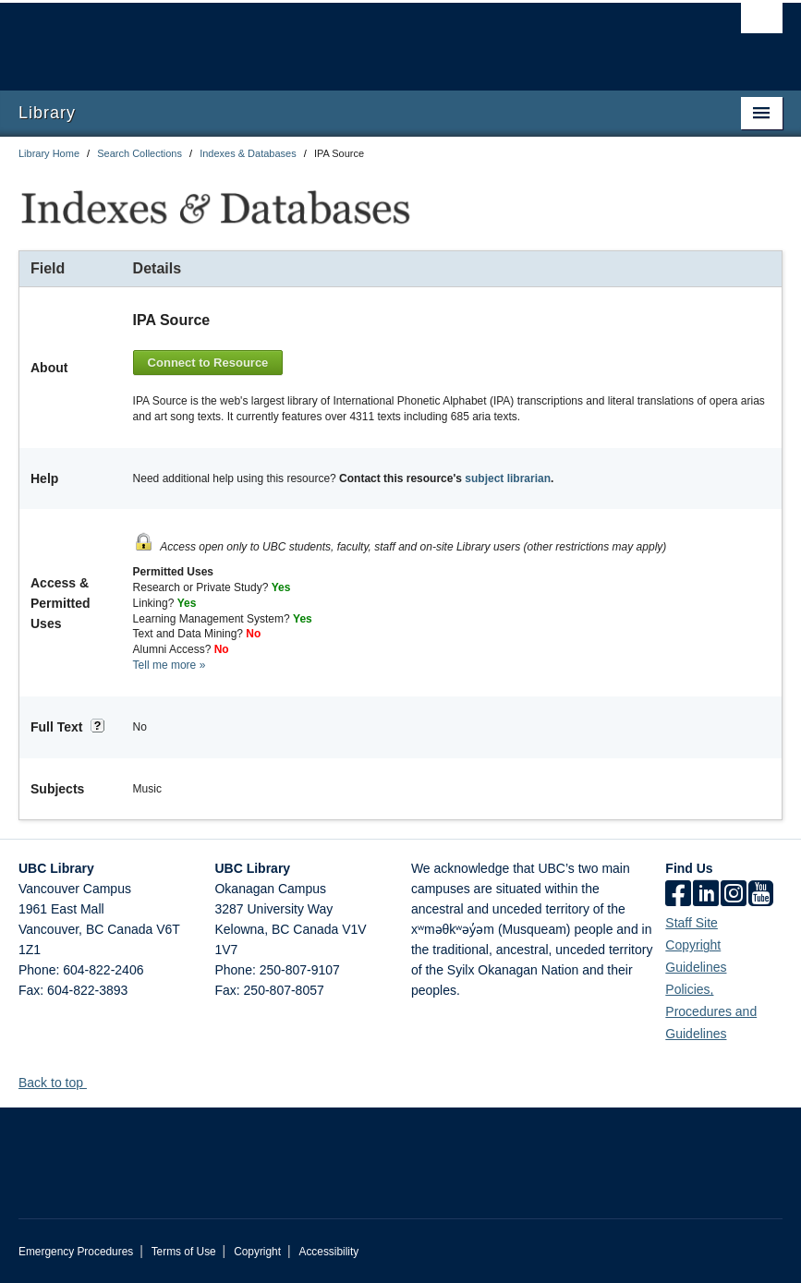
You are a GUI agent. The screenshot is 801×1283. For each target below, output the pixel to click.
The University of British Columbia (343, 38)
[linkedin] (706, 895)
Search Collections (139, 153)
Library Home (48, 153)
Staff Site (691, 922)
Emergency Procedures (75, 1251)
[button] (94, 1082)
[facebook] (678, 895)
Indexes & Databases (248, 153)
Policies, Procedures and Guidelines (711, 1011)
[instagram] (733, 895)
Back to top (59, 1082)
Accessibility (328, 1251)
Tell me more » (169, 665)
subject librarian (508, 478)
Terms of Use (184, 1251)
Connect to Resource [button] (208, 362)
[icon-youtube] (760, 895)
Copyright (257, 1251)
